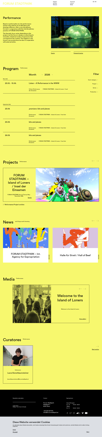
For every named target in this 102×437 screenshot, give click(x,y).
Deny (88, 432)
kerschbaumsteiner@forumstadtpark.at (18, 379)
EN (95, 1)
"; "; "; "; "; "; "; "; (49, 74)
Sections (55, 3)
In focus (72, 3)
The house (72, 1)
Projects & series (78, 53)
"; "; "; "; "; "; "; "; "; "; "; (36, 74)
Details (30, 197)
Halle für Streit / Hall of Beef (75, 255)
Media (71, 4)
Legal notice (15, 405)
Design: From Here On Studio (19, 406)
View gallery (82, 319)
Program (55, 1)
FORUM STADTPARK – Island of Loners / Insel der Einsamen (19, 183)
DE (93, 1)
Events (53, 53)
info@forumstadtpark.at (50, 412)
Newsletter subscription (18, 398)
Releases (55, 4)
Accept (15, 432)
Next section (95, 349)
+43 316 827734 (48, 411)
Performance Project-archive (14, 204)
